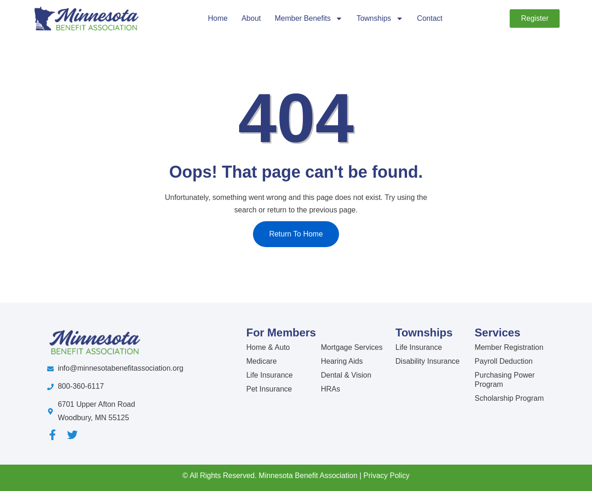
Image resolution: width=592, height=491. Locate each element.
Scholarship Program (509, 398)
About (251, 18)
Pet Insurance (269, 389)
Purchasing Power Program (505, 379)
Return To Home (296, 234)
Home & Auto (268, 347)
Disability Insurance (427, 361)
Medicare (261, 361)
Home (218, 18)
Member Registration (509, 347)
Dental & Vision (346, 375)
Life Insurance (269, 375)
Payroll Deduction (503, 361)
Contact (430, 18)
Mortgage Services (351, 347)
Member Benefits (309, 18)
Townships (380, 18)
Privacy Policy (387, 475)
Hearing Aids (342, 361)
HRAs (330, 389)
